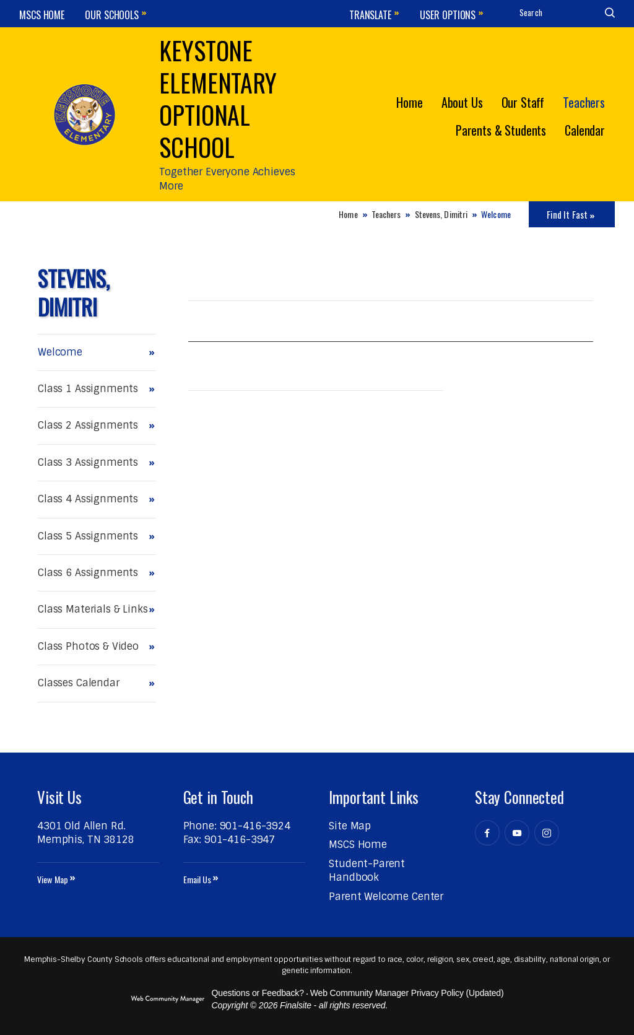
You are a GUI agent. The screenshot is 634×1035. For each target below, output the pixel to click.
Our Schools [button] (112, 14)
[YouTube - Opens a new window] (517, 832)
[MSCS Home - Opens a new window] (358, 844)
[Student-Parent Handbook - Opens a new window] (367, 870)
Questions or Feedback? (258, 993)
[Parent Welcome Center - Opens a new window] (386, 896)
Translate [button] (370, 14)
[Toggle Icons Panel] (572, 214)
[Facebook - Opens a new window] (487, 832)
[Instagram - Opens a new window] (546, 832)
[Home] (409, 101)
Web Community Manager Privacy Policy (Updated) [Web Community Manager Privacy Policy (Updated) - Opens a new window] (407, 993)
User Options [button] (448, 14)
